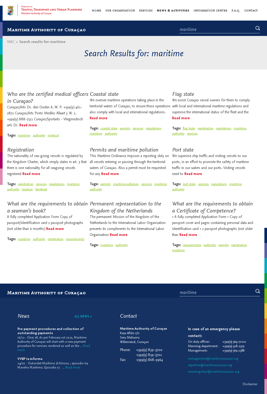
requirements (75, 239)
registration (205, 128)
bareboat (41, 189)
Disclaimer (250, 384)
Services (146, 10)
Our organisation (120, 10)
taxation (27, 189)
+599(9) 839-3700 (149, 350)
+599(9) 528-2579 (233, 346)
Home (96, 10)
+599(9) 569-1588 (233, 350)
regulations (223, 128)
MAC (11, 42)
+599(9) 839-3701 (149, 355)
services (192, 133)
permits (125, 128)
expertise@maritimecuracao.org (210, 365)
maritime (24, 135)
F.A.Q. (236, 10)
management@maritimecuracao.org (213, 358)
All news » (83, 316)
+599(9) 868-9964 (149, 360)
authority (39, 135)
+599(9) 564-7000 (234, 341)
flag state (189, 128)
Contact (251, 10)
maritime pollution (126, 184)
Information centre (210, 10)
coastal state (108, 128)
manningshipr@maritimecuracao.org (213, 371)
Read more (28, 125)
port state (189, 184)
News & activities (173, 10)
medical (53, 135)
